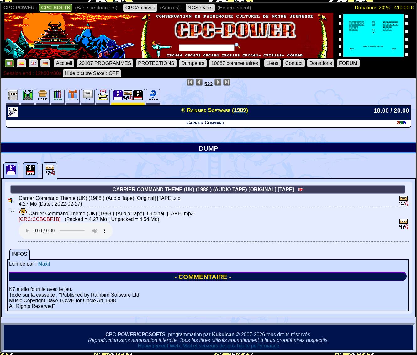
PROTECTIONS (156, 63)
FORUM (348, 63)
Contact (294, 63)
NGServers (200, 7)
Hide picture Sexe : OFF (92, 73)
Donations (320, 63)
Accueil (64, 63)
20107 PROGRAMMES (105, 63)
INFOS (19, 254)
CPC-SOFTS (55, 7)
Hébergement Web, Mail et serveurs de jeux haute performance (208, 345)
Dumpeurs (192, 63)
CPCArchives (140, 7)
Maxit (44, 263)
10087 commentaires (234, 63)
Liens (272, 63)
